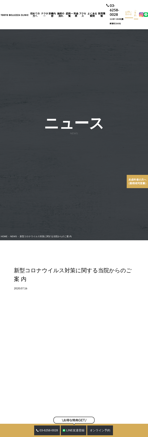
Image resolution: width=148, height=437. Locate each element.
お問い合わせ (128, 13)
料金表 (76, 14)
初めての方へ (35, 14)
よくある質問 (92, 14)
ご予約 (135, 13)
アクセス (82, 14)
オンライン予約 (100, 430)
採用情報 (101, 14)
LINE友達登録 (73, 430)
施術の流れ (60, 14)
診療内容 (52, 14)
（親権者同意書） (137, 181)
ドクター (44, 14)
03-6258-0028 (117, 14)
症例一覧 (69, 14)
